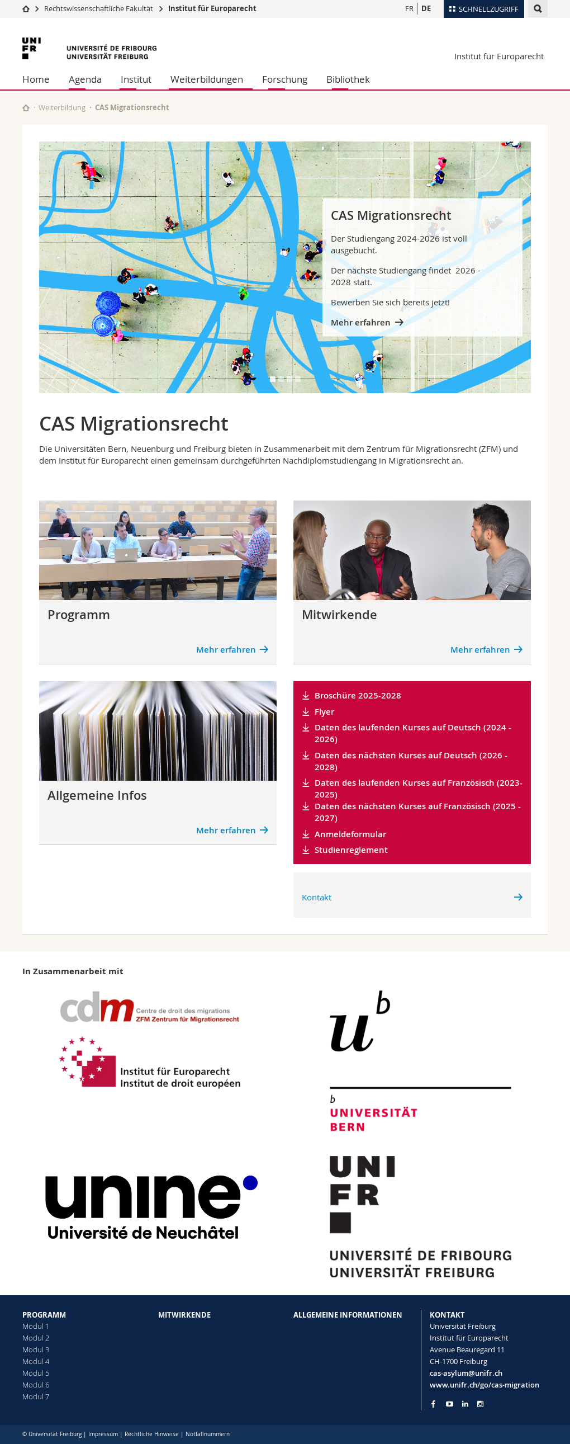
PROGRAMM (44, 1315)
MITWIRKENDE (184, 1315)
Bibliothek (348, 79)
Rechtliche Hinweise (152, 1434)
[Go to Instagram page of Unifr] (480, 1404)
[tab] (273, 379)
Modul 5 (35, 1373)
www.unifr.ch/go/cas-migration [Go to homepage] (484, 1385)
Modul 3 (35, 1349)
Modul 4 (35, 1361)
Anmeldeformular (350, 834)
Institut (136, 79)
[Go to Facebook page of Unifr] (433, 1404)
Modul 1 (35, 1326)
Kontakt (316, 897)
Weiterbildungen (206, 79)
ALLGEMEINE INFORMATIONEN (347, 1315)
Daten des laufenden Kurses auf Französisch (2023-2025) (418, 788)
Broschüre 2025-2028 (358, 695)
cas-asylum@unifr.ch (466, 1373)
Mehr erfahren (361, 322)
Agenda (85, 79)
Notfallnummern (208, 1434)
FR (409, 8)
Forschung (284, 79)
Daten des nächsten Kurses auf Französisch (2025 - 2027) (418, 812)
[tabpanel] (285, 267)
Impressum (103, 1434)
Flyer (324, 712)
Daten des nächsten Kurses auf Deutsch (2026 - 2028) (411, 761)
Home (36, 79)
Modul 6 (35, 1385)
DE (426, 8)
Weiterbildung (62, 107)
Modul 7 (35, 1396)
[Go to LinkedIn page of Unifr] (465, 1404)
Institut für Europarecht (212, 8)
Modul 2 (35, 1338)
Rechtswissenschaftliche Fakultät (99, 8)
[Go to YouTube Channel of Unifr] (449, 1404)
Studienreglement (351, 850)
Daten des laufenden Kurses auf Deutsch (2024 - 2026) (413, 733)
